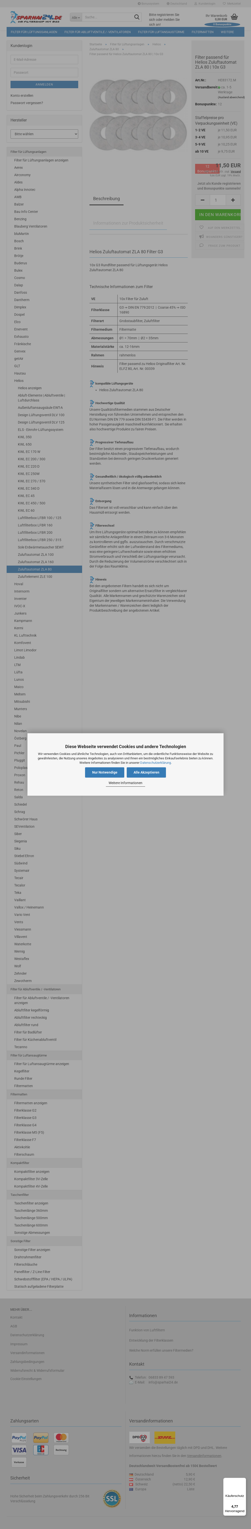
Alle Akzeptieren (146, 773)
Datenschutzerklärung (155, 762)
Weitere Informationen (125, 783)
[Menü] (243, 1481)
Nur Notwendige (104, 773)
